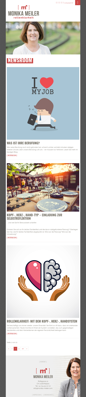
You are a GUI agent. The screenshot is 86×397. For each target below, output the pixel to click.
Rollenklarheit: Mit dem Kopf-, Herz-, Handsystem (42, 321)
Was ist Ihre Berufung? (23, 143)
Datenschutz (48, 395)
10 (23, 349)
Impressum (37, 395)
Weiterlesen (11, 155)
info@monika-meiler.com (43, 388)
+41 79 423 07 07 (68, 3)
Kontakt (43, 362)
